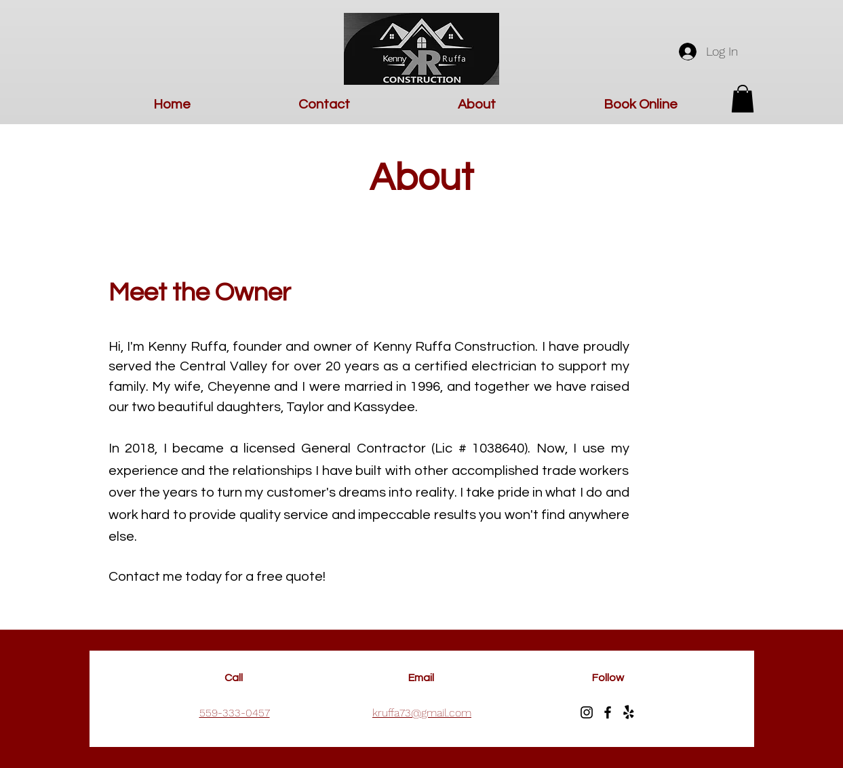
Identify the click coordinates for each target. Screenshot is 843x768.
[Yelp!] (629, 712)
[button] (742, 99)
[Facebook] (608, 712)
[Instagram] (587, 712)
